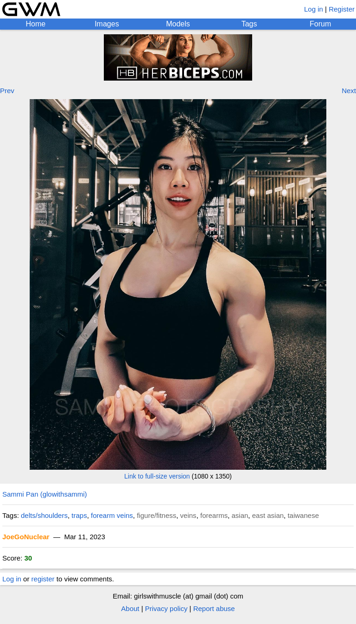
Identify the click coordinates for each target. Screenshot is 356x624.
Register (342, 9)
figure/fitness (156, 515)
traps (79, 515)
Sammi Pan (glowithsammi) (44, 494)
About (130, 608)
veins (188, 515)
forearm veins (112, 515)
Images (107, 24)
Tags (249, 24)
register (43, 579)
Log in (313, 9)
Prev (7, 91)
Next (349, 91)
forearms (214, 515)
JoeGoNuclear (26, 537)
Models (178, 24)
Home (35, 24)
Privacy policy (166, 608)
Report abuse (214, 608)
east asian (268, 515)
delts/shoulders (44, 515)
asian (240, 515)
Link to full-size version (157, 476)
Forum (320, 24)
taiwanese (303, 515)
